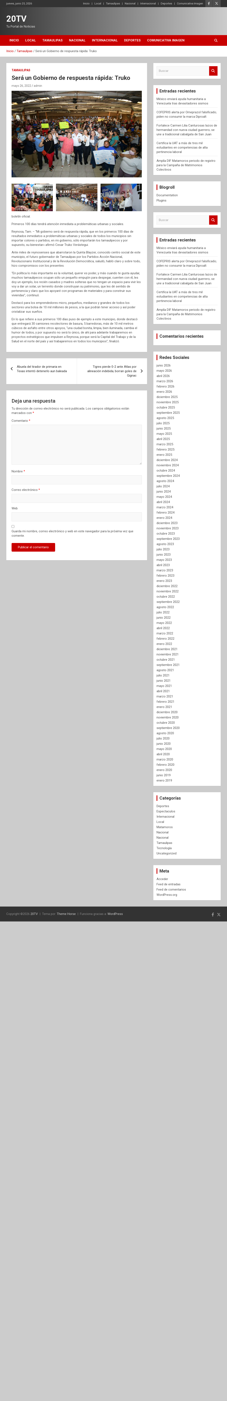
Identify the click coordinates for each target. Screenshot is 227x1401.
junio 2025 (164, 428)
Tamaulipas (113, 3)
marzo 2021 (165, 696)
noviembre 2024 (168, 465)
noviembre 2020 (168, 717)
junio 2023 (164, 554)
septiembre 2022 (168, 602)
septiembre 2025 (168, 413)
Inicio (86, 3)
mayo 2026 (164, 371)
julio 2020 (163, 738)
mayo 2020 (164, 749)
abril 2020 (163, 754)
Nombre (18, 471)
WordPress (115, 914)
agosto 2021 (165, 670)
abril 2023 (163, 565)
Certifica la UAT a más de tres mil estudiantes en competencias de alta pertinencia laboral (182, 147)
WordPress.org (167, 895)
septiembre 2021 (168, 665)
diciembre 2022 (167, 586)
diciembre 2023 (167, 523)
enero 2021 (164, 707)
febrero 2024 (165, 512)
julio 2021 (163, 675)
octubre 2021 (166, 660)
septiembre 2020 (168, 728)
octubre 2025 (166, 407)
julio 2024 (163, 486)
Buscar (213, 71)
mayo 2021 (164, 686)
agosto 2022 (165, 607)
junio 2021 (164, 681)
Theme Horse (66, 914)
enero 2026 (164, 392)
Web (15, 508)
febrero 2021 (165, 702)
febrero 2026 (165, 386)
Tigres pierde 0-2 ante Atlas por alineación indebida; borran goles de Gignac (112, 371)
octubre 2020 (166, 723)
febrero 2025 (165, 449)
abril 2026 (163, 376)
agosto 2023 (165, 544)
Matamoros (165, 827)
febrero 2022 (165, 639)
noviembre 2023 (168, 528)
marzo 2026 (165, 381)
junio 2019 (164, 775)
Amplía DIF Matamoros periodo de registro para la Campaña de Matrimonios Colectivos (186, 165)
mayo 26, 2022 (21, 85)
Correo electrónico (26, 490)
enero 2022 (164, 644)
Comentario (21, 421)
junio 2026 (164, 365)
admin (38, 85)
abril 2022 (163, 628)
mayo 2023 (164, 560)
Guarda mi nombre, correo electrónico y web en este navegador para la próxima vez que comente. (72, 533)
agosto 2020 (165, 733)
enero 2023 (164, 581)
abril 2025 (163, 439)
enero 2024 (164, 518)
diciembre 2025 (167, 397)
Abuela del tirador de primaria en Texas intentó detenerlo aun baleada (42, 369)
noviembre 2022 (168, 591)
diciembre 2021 (167, 649)
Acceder (162, 879)
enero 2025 (164, 455)
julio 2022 (163, 612)
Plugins (161, 200)
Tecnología (164, 848)
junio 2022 (164, 617)
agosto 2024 (165, 481)
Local (97, 3)
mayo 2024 (164, 497)
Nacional (130, 3)
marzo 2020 (165, 759)
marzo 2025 (165, 444)
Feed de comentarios (171, 889)
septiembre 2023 (168, 539)
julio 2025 (163, 423)
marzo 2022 (165, 633)
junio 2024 (164, 491)
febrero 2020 (165, 765)
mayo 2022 (164, 623)
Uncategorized (167, 853)
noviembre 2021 (168, 654)
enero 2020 (164, 770)
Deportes (166, 3)
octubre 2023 (166, 533)
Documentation (167, 195)
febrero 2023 (165, 575)
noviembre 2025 (168, 402)
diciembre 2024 (167, 460)
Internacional (148, 3)
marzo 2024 (165, 507)
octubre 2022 (166, 596)
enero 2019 (164, 780)
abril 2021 (163, 691)
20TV (16, 19)
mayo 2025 (164, 434)
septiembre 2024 (168, 476)
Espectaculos (166, 811)
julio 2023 (163, 549)
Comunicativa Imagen (190, 3)
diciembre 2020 (167, 712)
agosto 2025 (165, 418)
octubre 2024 (166, 470)
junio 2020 (164, 744)
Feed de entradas (169, 884)
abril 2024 (163, 502)
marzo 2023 (165, 570)
